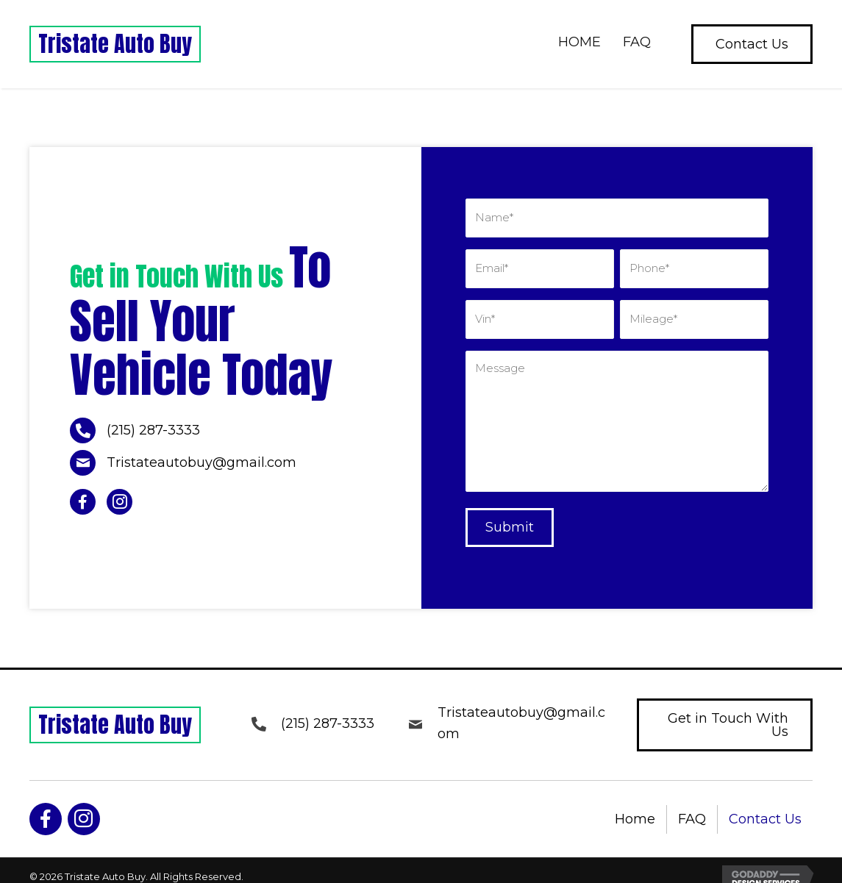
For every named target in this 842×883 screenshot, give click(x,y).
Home (635, 807)
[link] (579, 44)
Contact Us (765, 807)
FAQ (692, 807)
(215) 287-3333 (153, 424)
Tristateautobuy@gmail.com (201, 456)
